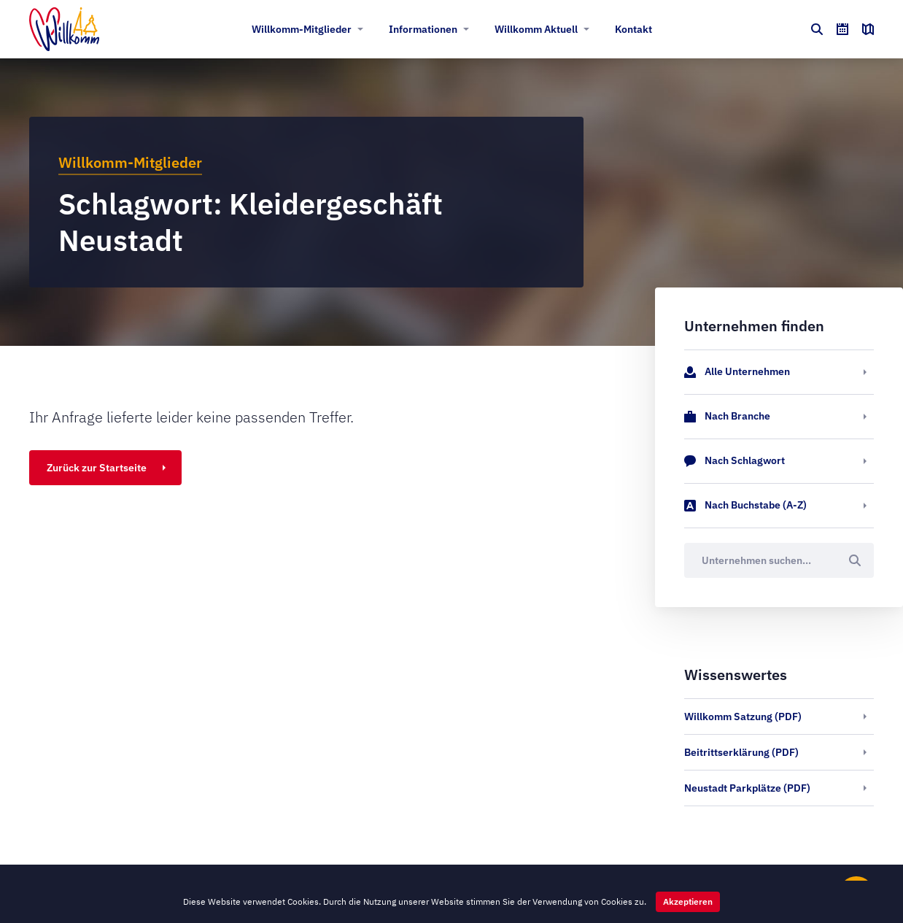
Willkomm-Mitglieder (302, 29)
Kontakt (633, 29)
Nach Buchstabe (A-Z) (745, 505)
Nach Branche (727, 416)
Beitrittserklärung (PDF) (741, 752)
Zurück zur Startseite (97, 467)
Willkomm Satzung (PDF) (743, 716)
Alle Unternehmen (737, 372)
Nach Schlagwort (734, 461)
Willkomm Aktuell (536, 29)
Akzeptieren (688, 901)
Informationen (423, 29)
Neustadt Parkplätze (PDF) (747, 788)
